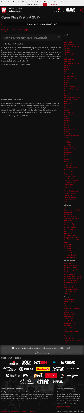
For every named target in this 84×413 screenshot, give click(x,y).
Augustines (67, 57)
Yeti (65, 342)
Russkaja (67, 155)
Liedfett (66, 125)
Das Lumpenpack (69, 223)
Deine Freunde (68, 74)
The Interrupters (69, 174)
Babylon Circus (69, 59)
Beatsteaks (67, 61)
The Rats (67, 334)
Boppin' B (67, 67)
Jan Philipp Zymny (70, 235)
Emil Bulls (67, 93)
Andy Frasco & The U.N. (71, 46)
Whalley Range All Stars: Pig (73, 340)
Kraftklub (67, 121)
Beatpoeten (68, 212)
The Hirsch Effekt (69, 172)
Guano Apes (68, 104)
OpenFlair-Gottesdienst (71, 321)
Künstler (5, 30)
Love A (66, 127)
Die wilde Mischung (70, 227)
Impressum (4, 411)
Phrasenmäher (68, 146)
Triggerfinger (68, 187)
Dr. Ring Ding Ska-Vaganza (72, 89)
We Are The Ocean (70, 193)
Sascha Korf (68, 248)
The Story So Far (69, 182)
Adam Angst (68, 40)
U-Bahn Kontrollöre (70, 257)
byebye (66, 70)
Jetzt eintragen (42, 352)
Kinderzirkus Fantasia (70, 283)
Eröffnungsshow (69, 314)
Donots (66, 82)
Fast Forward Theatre (70, 272)
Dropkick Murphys (70, 87)
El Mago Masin (68, 229)
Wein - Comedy (69, 338)
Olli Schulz (67, 142)
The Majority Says (69, 176)
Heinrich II (67, 108)
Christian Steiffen (69, 72)
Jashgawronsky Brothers (71, 238)
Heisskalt (67, 110)
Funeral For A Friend (70, 99)
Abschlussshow (69, 299)
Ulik (65, 336)
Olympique (67, 144)
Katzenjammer (68, 112)
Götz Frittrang (68, 233)
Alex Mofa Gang (69, 44)
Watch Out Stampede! (71, 191)
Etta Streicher (68, 317)
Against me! (68, 42)
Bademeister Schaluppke (72, 210)
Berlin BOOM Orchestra (71, 63)
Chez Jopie (67, 306)
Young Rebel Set (69, 199)
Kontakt (24, 411)
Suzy (65, 329)
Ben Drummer (68, 214)
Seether (66, 161)
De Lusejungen (69, 76)
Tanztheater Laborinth (71, 332)
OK (45, 4)
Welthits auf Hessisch (71, 195)
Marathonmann (69, 129)
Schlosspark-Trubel (70, 291)
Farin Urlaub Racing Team (72, 97)
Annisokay (67, 48)
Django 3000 (68, 80)
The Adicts (67, 165)
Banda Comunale (69, 302)
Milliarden (67, 133)
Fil (65, 231)
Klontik (66, 118)
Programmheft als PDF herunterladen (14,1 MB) (42, 24)
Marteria (66, 131)
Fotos (28, 30)
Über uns (33, 411)
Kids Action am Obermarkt (72, 276)
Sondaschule (68, 163)
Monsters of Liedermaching (72, 135)
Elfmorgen (67, 91)
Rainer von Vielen (69, 148)
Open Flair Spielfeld (70, 289)
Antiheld (67, 50)
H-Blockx (67, 106)
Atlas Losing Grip (69, 55)
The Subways (68, 185)
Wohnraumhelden (70, 197)
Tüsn (65, 189)
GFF (65, 101)
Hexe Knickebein (69, 274)
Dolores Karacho (69, 312)
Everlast (66, 95)
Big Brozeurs (68, 304)
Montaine (67, 138)
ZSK (65, 202)
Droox (66, 84)
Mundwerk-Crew (69, 140)
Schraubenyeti (68, 159)
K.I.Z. (65, 116)
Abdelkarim (67, 208)
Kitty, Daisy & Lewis (70, 114)
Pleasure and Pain (69, 323)
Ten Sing (67, 293)
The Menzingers (69, 178)
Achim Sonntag (69, 263)
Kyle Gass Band (69, 123)
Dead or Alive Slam (70, 225)
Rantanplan (68, 153)
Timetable (17, 30)
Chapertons (68, 221)
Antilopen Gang (69, 53)
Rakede (66, 150)
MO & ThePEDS (69, 319)
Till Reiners (67, 251)
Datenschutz (15, 411)
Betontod (67, 65)
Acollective (67, 38)
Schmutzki (67, 157)
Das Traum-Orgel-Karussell (72, 270)
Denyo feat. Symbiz (70, 78)
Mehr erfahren (52, 4)
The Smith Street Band (71, 180)
